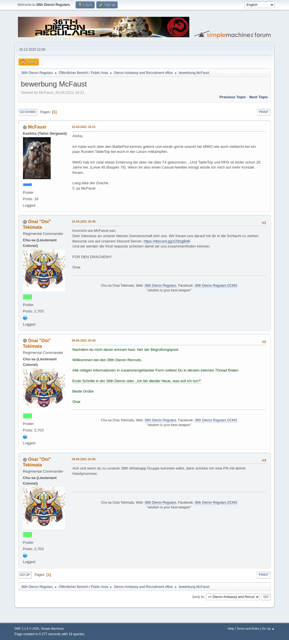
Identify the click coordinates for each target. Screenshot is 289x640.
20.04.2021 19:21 (84, 127)
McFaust (37, 127)
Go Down (28, 112)
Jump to (198, 597)
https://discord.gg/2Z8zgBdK (167, 241)
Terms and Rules (248, 628)
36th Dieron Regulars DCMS (216, 286)
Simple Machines (52, 628)
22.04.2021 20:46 (84, 221)
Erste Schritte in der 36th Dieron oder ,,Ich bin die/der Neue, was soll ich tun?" (137, 381)
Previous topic (233, 97)
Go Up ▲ (268, 628)
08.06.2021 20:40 (84, 340)
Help (231, 628)
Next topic (258, 97)
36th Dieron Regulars (160, 286)
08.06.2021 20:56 (84, 459)
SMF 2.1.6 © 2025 (27, 628)
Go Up (25, 574)
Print (264, 112)
